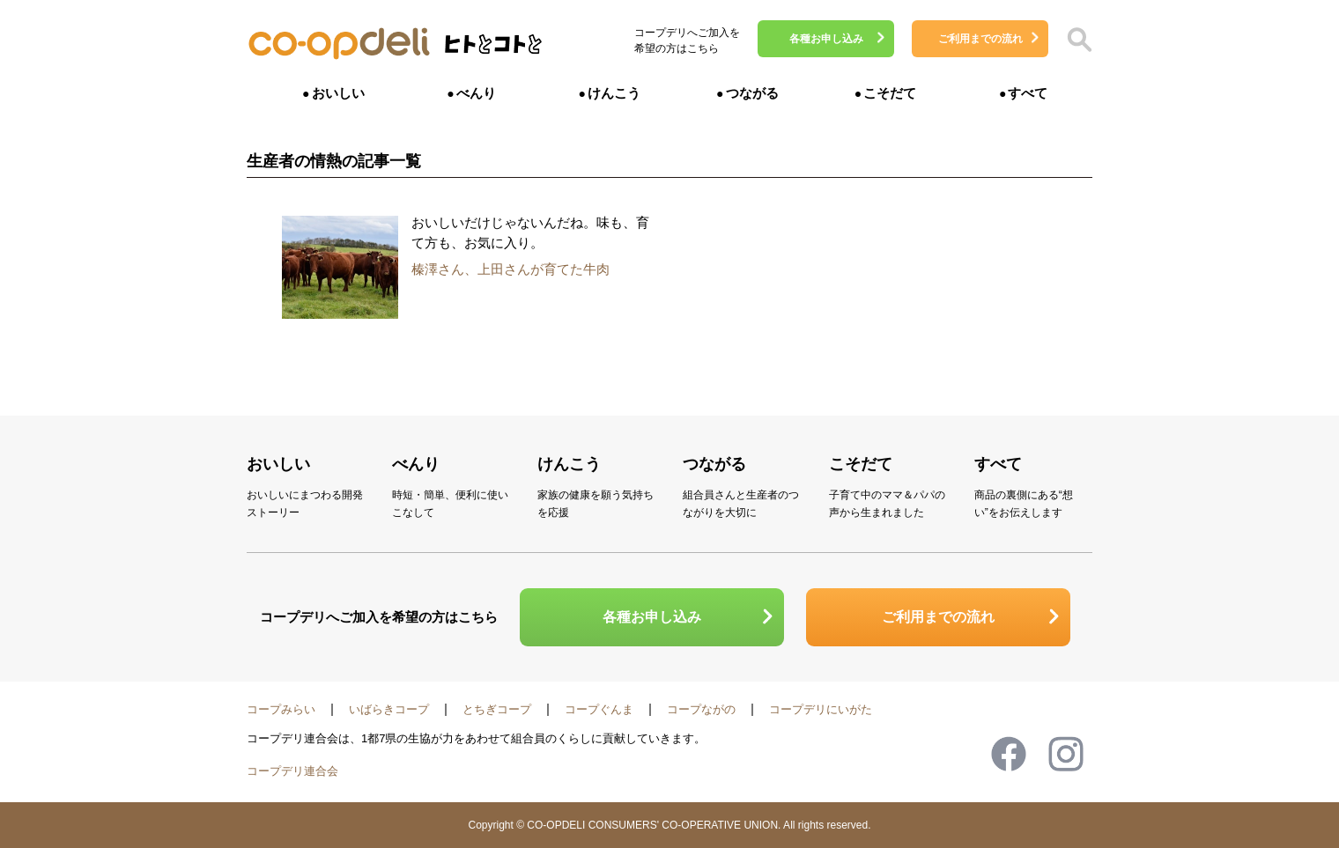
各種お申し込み (826, 39)
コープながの (701, 709)
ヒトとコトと (493, 48)
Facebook (1008, 753)
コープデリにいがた (820, 709)
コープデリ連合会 (292, 771)
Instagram (1066, 753)
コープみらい (281, 709)
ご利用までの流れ (980, 39)
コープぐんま (599, 709)
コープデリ (339, 44)
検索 (1079, 39)
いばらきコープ (389, 709)
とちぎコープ (496, 709)
